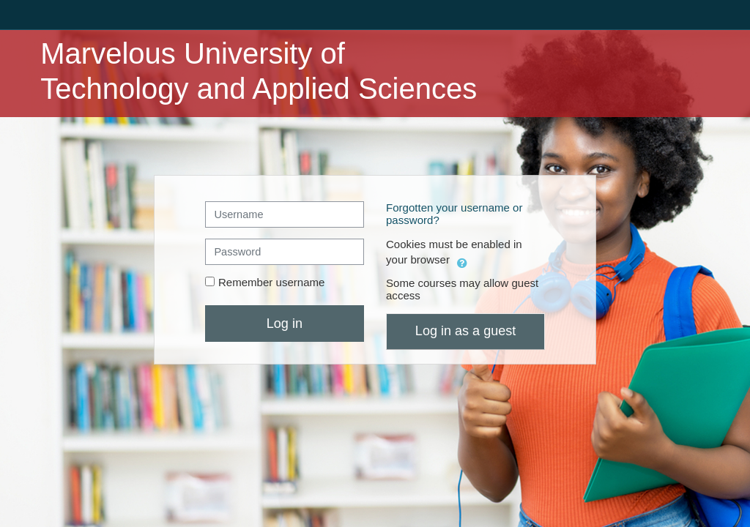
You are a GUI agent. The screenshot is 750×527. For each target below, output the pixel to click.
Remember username (271, 282)
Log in (284, 323)
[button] (462, 261)
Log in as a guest (465, 331)
